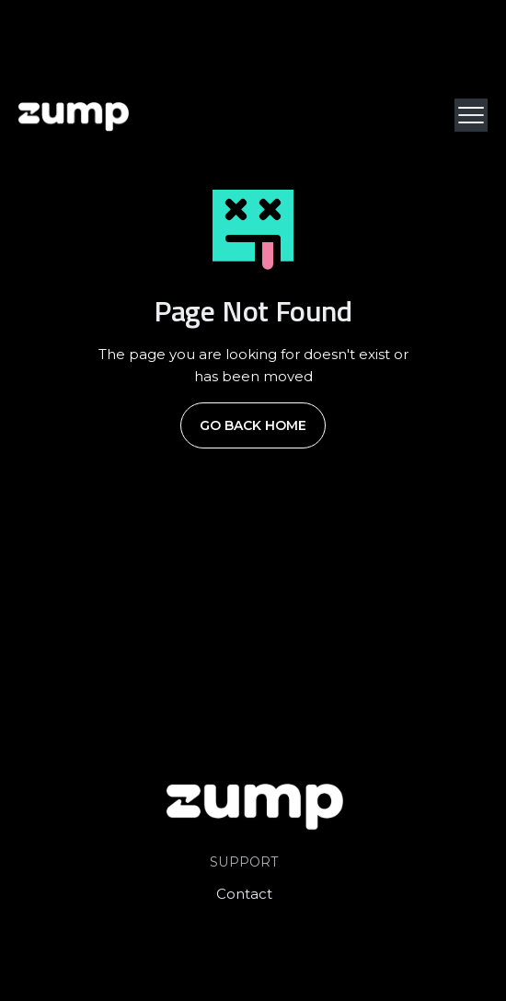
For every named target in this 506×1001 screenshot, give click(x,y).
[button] (471, 115)
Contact (244, 893)
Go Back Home (253, 425)
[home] (73, 115)
